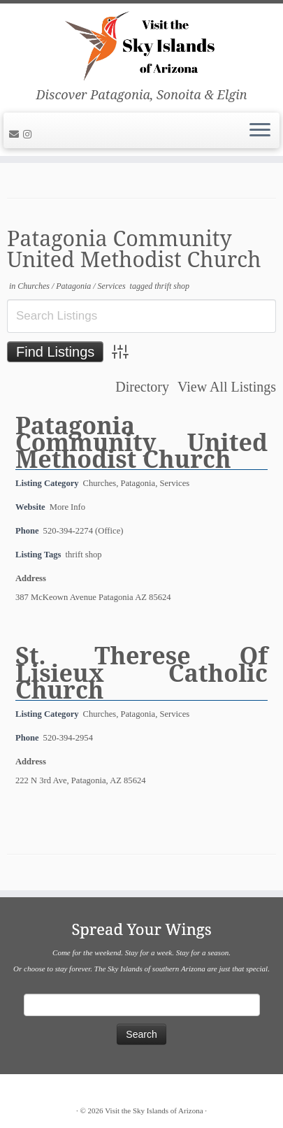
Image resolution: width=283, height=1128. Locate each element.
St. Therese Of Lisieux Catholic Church (141, 672)
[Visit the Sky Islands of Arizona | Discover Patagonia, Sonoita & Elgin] (141, 45)
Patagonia (74, 286)
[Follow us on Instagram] (29, 134)
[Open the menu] (259, 130)
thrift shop (171, 286)
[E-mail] (16, 134)
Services (113, 286)
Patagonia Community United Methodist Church (141, 442)
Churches (34, 286)
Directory (142, 386)
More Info (67, 507)
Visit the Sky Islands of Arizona (154, 1110)
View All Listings (226, 386)
